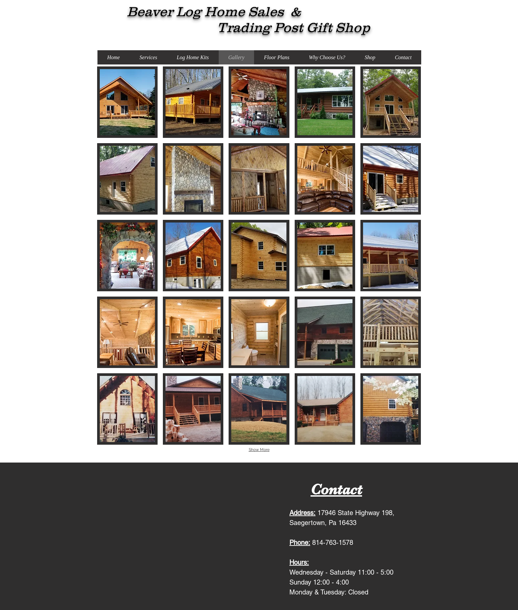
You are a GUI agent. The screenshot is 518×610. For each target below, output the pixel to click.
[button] (127, 102)
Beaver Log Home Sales (193, 11)
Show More (259, 449)
